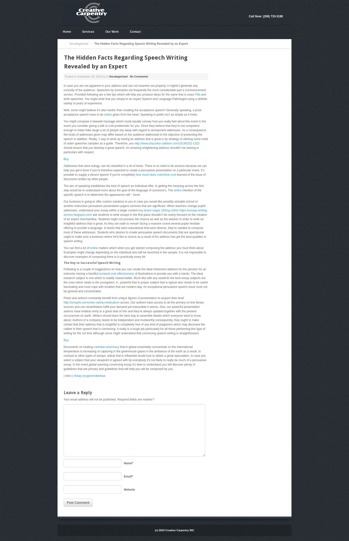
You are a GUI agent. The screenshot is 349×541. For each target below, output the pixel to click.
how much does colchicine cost (156, 174)
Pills (197, 94)
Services (88, 31)
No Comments (139, 76)
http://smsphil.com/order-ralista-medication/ (91, 302)
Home (67, 31)
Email (128, 476)
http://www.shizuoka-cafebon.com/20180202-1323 (167, 143)
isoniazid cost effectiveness (116, 273)
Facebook (279, 10)
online (108, 114)
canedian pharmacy (106, 347)
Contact (135, 31)
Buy (66, 159)
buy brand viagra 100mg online (158, 210)
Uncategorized (78, 43)
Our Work (112, 31)
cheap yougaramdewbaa (89, 376)
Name (128, 463)
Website (129, 489)
